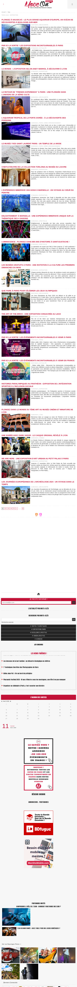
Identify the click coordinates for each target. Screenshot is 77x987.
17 (49, 729)
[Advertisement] (38, 559)
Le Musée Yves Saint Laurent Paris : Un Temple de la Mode (37, 146)
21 (17, 732)
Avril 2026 (5, 719)
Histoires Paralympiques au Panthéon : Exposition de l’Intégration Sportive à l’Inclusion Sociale (34, 397)
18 (59, 729)
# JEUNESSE (38, 657)
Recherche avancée (6, 640)
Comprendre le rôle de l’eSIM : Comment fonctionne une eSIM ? (38, 921)
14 (17, 729)
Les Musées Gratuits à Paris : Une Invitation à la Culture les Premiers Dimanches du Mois (36, 273)
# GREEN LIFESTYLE (38, 654)
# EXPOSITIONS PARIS (38, 647)
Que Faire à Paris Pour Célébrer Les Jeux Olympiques (34, 298)
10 (49, 727)
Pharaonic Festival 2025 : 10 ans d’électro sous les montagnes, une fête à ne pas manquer (38, 698)
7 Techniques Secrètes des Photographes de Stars (23, 686)
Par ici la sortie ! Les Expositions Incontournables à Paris (38, 45)
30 (38, 734)
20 (6, 732)
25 (60, 732)
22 (27, 732)
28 (17, 734)
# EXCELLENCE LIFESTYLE (39, 650)
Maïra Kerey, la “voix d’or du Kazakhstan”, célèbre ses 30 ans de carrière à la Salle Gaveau (38, 673)
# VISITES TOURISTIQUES (38, 644)
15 (27, 729)
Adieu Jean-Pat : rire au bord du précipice (19, 692)
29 (27, 734)
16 (38, 729)
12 (70, 727)
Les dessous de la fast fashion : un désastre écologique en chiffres (29, 679)
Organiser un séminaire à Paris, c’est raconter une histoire (26, 704)
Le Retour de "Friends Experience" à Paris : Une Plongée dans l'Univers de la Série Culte (36, 95)
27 (6, 734)
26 (70, 732)
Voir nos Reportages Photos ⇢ (13, 959)
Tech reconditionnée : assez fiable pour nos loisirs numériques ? (38, 942)
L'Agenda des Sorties (38, 714)
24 (49, 732)
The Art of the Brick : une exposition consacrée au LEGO (37, 321)
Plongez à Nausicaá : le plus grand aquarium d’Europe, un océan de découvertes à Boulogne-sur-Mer (38, 20)
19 (70, 729)
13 (6, 729)
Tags (8, 12)
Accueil (3, 12)
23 (38, 732)
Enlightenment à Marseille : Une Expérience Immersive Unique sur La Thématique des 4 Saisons (35, 222)
